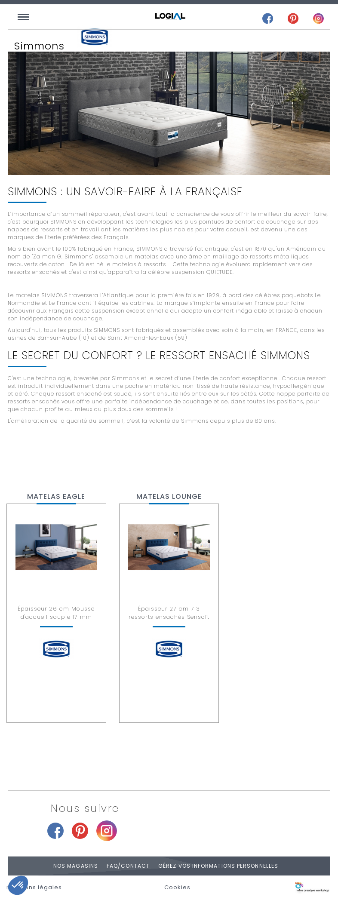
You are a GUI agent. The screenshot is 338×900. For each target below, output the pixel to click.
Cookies (177, 887)
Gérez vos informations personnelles (218, 865)
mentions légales (34, 887)
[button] (18, 885)
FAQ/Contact (128, 865)
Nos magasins (75, 865)
